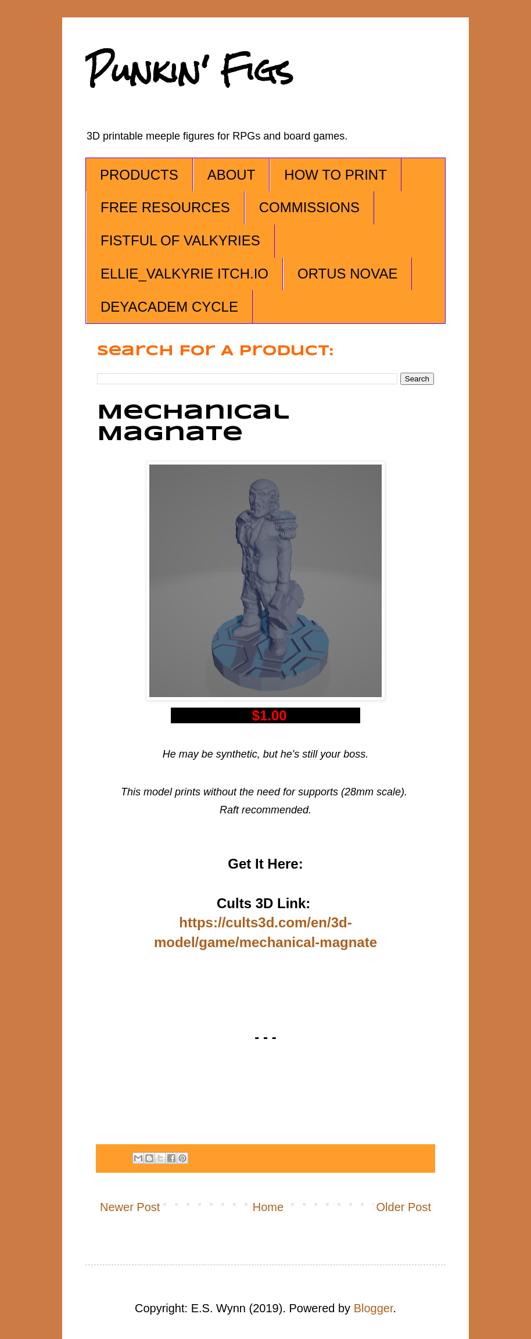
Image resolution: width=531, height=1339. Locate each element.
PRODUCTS (139, 175)
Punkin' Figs (189, 71)
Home (268, 1207)
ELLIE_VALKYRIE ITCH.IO (184, 273)
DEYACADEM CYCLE (169, 307)
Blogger (373, 1308)
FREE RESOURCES (165, 207)
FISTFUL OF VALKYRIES (180, 240)
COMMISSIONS (309, 207)
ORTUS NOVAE (347, 273)
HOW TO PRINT (335, 175)
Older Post (403, 1207)
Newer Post (130, 1207)
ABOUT (231, 175)
